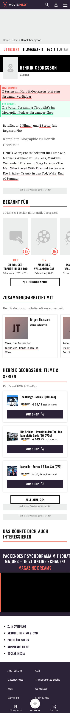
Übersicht (11, 49)
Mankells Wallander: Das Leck (24, 158)
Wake (53, 173)
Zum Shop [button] (35, 414)
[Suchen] (46, 4)
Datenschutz (15, 679)
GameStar (41, 688)
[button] (15, 708)
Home (6, 40)
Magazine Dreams (35, 568)
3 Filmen (26, 125)
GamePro (13, 697)
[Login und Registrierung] (56, 4)
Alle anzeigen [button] (35, 499)
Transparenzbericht (47, 679)
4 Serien (45, 125)
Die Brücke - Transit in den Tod (25, 173)
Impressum (14, 670)
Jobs (10, 688)
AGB (37, 670)
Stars (15, 40)
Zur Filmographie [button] (35, 282)
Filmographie (33, 49)
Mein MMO (42, 697)
